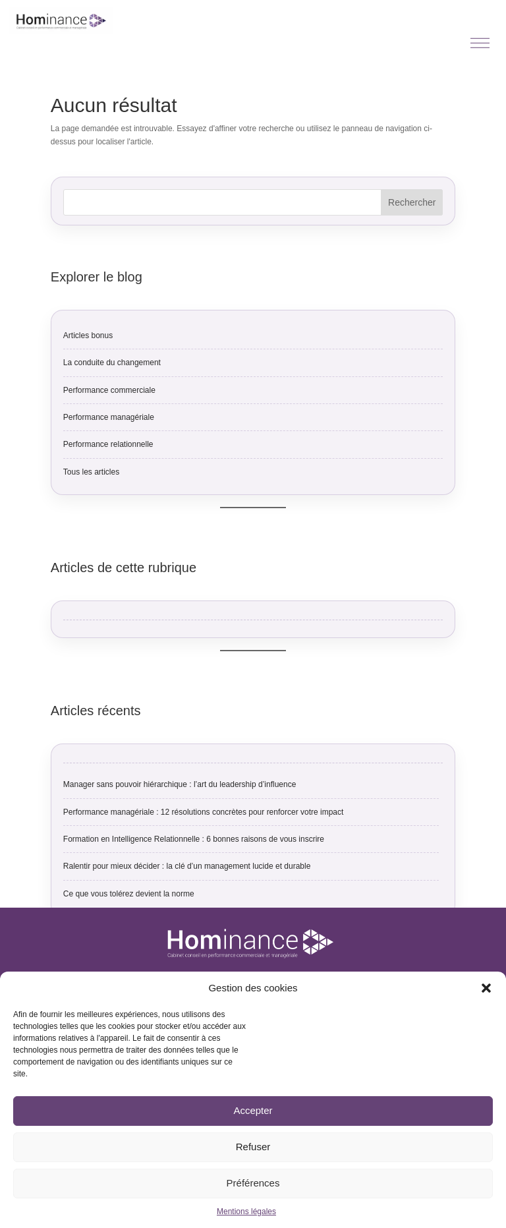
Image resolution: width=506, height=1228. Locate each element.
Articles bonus (88, 335)
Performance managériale (108, 417)
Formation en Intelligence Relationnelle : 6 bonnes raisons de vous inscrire (193, 839)
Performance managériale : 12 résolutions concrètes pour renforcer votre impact (203, 812)
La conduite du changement (112, 362)
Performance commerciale (109, 390)
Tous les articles (91, 472)
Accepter (252, 1110)
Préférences (253, 1182)
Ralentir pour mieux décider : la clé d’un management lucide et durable (187, 866)
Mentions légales (246, 1211)
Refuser (253, 1146)
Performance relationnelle (108, 444)
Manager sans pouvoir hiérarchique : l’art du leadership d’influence (179, 784)
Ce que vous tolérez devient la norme (128, 893)
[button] (486, 988)
